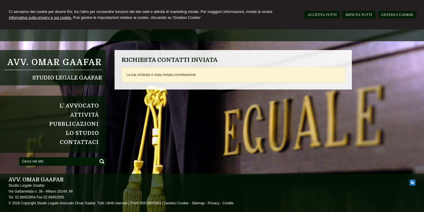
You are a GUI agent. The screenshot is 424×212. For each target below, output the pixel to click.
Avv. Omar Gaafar (54, 62)
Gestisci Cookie (176, 203)
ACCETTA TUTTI (322, 14)
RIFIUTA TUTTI (359, 14)
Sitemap (198, 203)
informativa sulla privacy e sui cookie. (40, 17)
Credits (228, 203)
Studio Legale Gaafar (67, 78)
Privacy (213, 203)
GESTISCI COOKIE (397, 14)
